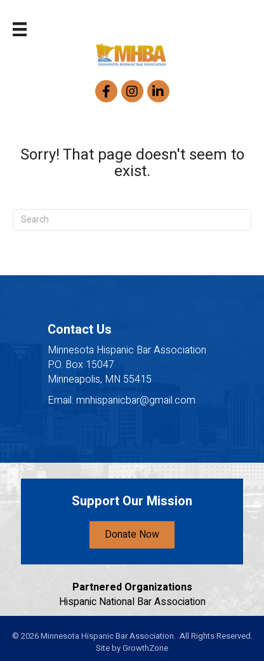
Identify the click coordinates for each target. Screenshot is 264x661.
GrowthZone (145, 648)
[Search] (132, 220)
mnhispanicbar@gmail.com (135, 400)
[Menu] (20, 29)
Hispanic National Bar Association (132, 602)
